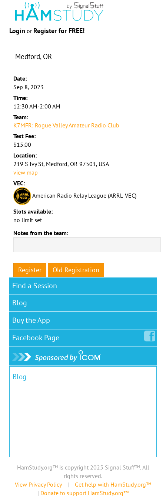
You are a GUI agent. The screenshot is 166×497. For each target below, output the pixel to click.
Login (17, 30)
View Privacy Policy (38, 484)
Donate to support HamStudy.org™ (84, 493)
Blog (19, 303)
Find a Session (34, 285)
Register (30, 270)
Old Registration (76, 270)
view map (25, 172)
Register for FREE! (58, 30)
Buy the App (31, 320)
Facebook (37, 336)
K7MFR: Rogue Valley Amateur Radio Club (66, 125)
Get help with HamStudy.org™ (113, 484)
